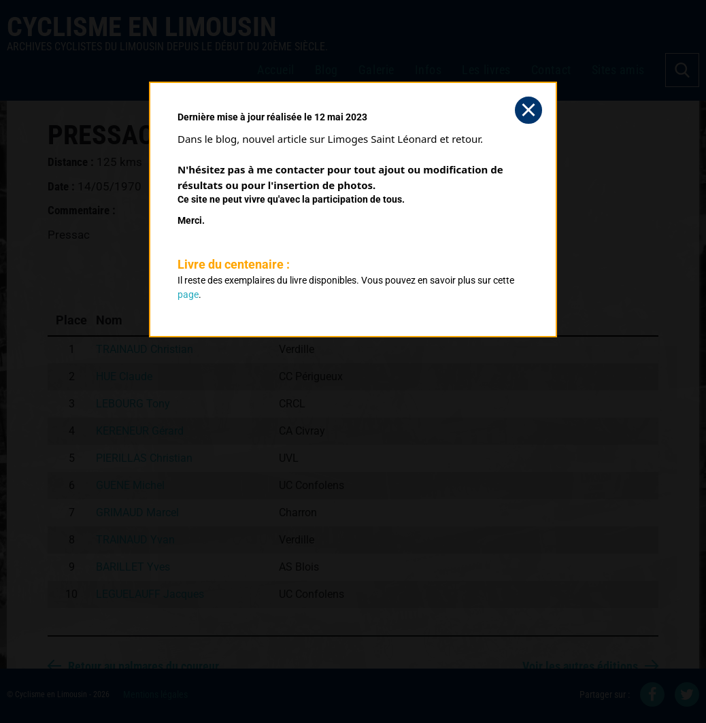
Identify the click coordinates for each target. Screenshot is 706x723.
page (188, 294)
